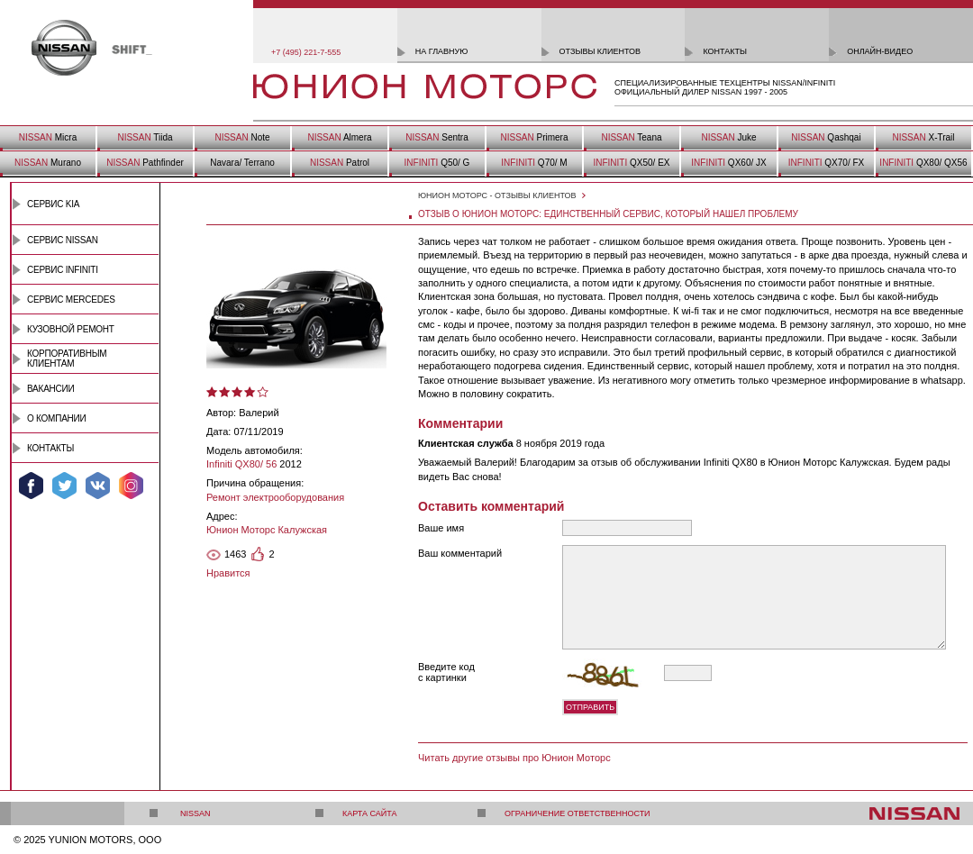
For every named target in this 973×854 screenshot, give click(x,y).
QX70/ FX (826, 163)
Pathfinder (145, 163)
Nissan (195, 813)
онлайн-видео (880, 51)
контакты (725, 51)
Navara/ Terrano (242, 163)
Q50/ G (437, 163)
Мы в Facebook (31, 485)
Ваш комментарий (460, 553)
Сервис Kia (53, 204)
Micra (48, 137)
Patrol (339, 163)
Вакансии (50, 389)
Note (241, 137)
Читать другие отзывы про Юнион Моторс (514, 757)
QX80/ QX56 (923, 163)
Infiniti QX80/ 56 (241, 464)
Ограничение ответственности (577, 813)
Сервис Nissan (62, 240)
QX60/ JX (728, 163)
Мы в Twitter (64, 485)
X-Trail (923, 137)
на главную (441, 51)
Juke (728, 137)
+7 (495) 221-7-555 (306, 52)
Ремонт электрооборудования (275, 497)
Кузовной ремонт (70, 329)
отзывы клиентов (600, 51)
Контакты (50, 448)
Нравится (228, 573)
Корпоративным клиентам (66, 358)
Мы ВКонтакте (98, 485)
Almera (339, 137)
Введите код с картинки (446, 672)
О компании (56, 418)
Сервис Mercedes (71, 299)
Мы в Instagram (131, 485)
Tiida (144, 137)
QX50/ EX (631, 163)
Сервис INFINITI (62, 270)
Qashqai (825, 137)
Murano (47, 163)
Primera (534, 137)
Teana (631, 137)
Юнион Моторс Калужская (266, 529)
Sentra (436, 137)
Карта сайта (369, 813)
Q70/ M (534, 163)
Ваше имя (441, 527)
